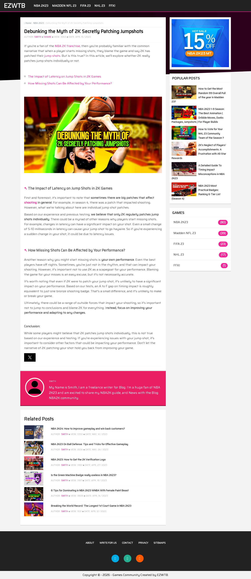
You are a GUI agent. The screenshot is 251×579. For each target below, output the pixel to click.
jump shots (52, 55)
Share (47, 37)
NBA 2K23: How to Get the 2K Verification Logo (78, 460)
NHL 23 (99, 5)
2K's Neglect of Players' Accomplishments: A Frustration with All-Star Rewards (199, 151)
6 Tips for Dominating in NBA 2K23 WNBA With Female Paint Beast (90, 490)
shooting (30, 202)
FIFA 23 (85, 5)
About (90, 543)
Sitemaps (160, 543)
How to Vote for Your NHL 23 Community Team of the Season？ (211, 133)
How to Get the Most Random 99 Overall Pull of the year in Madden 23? (199, 95)
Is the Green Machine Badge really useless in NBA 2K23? (83, 475)
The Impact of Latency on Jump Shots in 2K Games (64, 76)
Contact (127, 543)
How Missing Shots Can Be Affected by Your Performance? (70, 83)
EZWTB (14, 6)
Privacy (143, 543)
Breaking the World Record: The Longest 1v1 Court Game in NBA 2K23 (91, 506)
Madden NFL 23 (64, 5)
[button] (30, 357)
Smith (37, 37)
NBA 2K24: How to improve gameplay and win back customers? (88, 429)
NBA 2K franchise (67, 46)
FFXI (112, 5)
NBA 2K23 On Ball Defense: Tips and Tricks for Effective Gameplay (89, 444)
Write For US (108, 543)
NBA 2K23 (41, 5)
